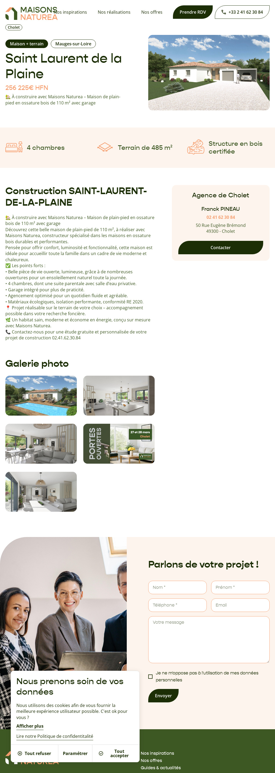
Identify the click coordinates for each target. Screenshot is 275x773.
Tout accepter (113, 753)
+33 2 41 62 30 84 (242, 12)
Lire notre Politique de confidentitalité (54, 736)
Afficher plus (30, 726)
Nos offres (151, 12)
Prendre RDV (193, 12)
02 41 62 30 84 (221, 217)
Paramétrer (75, 753)
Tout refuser (34, 753)
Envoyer (163, 696)
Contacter (221, 248)
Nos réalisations (114, 12)
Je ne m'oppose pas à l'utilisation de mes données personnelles (207, 676)
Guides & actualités (161, 767)
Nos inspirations (70, 12)
